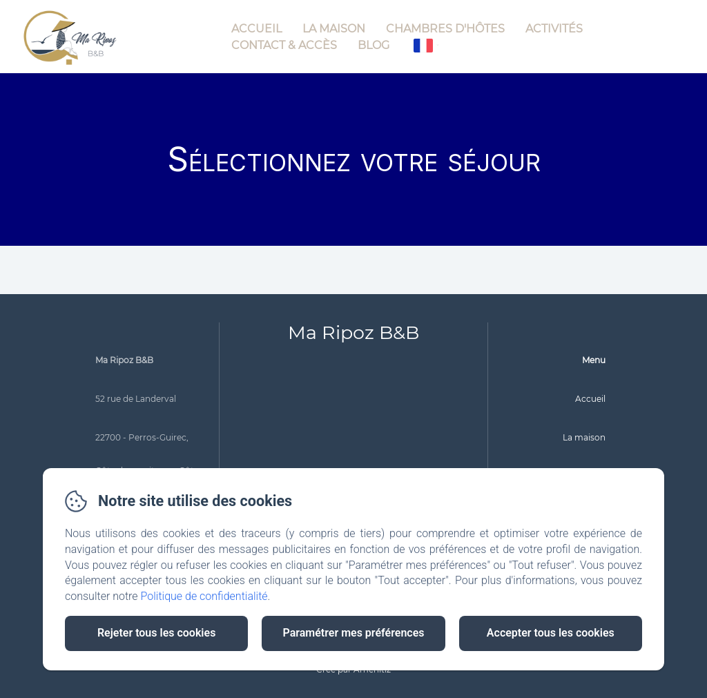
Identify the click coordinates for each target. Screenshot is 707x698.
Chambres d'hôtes (445, 28)
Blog (373, 45)
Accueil (256, 28)
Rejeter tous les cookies (156, 632)
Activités (554, 28)
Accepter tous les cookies (550, 632)
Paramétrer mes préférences (353, 632)
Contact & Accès (284, 45)
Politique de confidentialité (204, 596)
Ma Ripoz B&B (353, 332)
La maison (333, 28)
